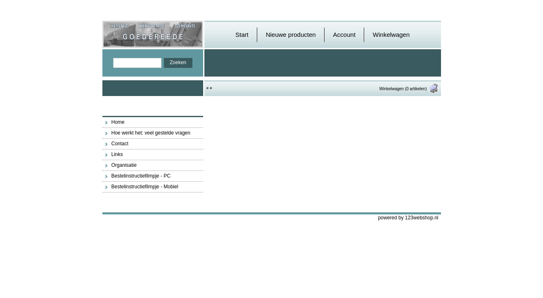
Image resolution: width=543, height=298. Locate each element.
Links (117, 154)
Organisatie (124, 165)
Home (118, 122)
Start (242, 34)
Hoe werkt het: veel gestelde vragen (150, 133)
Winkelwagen (391, 34)
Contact (119, 144)
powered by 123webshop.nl (408, 218)
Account (344, 34)
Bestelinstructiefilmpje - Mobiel (144, 187)
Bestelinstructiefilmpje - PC (141, 176)
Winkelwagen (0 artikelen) (409, 89)
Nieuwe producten (291, 34)
